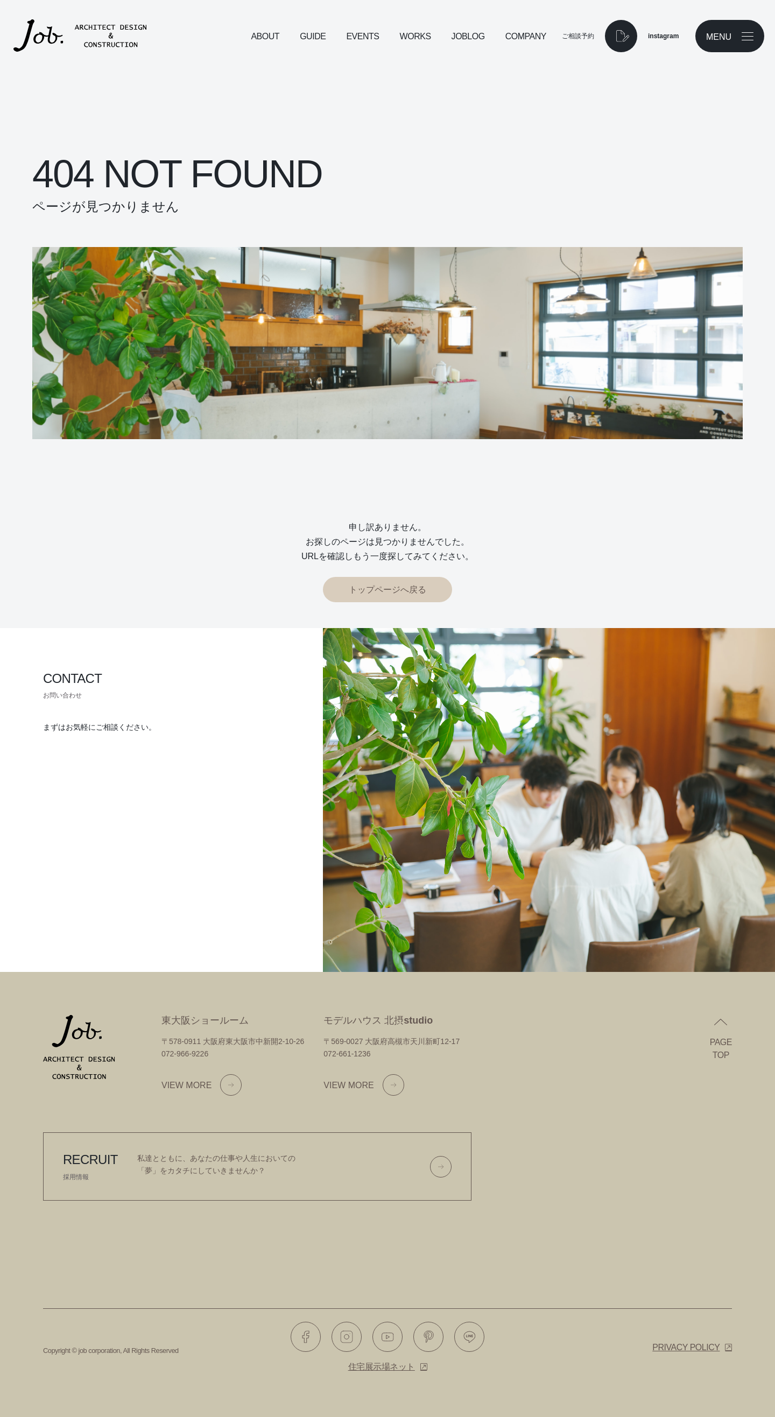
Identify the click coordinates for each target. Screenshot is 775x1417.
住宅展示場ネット (381, 1366)
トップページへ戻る (387, 589)
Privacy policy (686, 1347)
